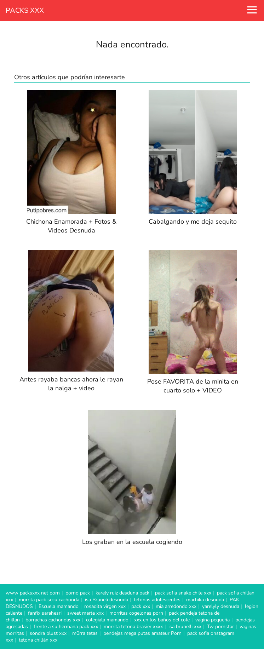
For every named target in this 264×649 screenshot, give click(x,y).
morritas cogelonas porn (136, 613)
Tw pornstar (220, 626)
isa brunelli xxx (184, 626)
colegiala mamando (107, 619)
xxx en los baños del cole (162, 619)
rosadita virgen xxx (105, 606)
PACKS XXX (25, 10)
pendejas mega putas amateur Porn (142, 633)
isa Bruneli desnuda (106, 599)
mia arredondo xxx (176, 606)
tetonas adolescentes (157, 599)
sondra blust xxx (48, 633)
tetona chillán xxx (38, 640)
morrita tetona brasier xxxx (133, 626)
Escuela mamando (59, 606)
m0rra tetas (85, 633)
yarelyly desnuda (220, 606)
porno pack (77, 593)
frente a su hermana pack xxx (66, 626)
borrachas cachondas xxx (52, 619)
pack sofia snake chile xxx (183, 593)
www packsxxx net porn (33, 593)
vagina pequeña (212, 619)
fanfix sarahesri (45, 613)
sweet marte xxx (85, 613)
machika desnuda (205, 599)
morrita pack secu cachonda (49, 599)
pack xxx (140, 606)
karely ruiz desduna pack (122, 593)
